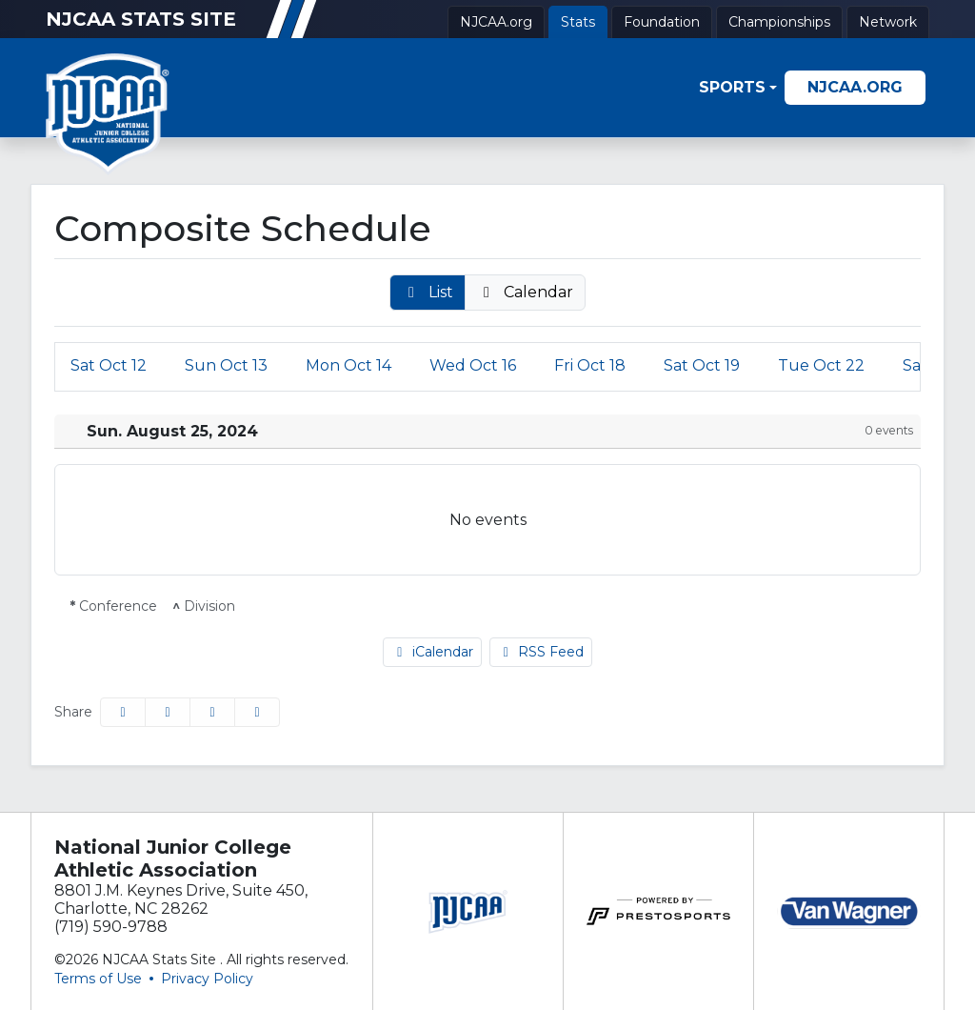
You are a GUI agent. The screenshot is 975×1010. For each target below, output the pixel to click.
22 (821, 365)
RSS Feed (541, 651)
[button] (738, 87)
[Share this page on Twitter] (167, 712)
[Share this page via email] (212, 712)
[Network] (887, 22)
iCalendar (432, 651)
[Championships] (779, 22)
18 (590, 365)
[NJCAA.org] (496, 22)
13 (226, 365)
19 (702, 365)
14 (348, 365)
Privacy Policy (207, 978)
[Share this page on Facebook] (123, 712)
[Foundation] (661, 22)
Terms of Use (98, 978)
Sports (732, 87)
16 (472, 365)
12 (108, 365)
